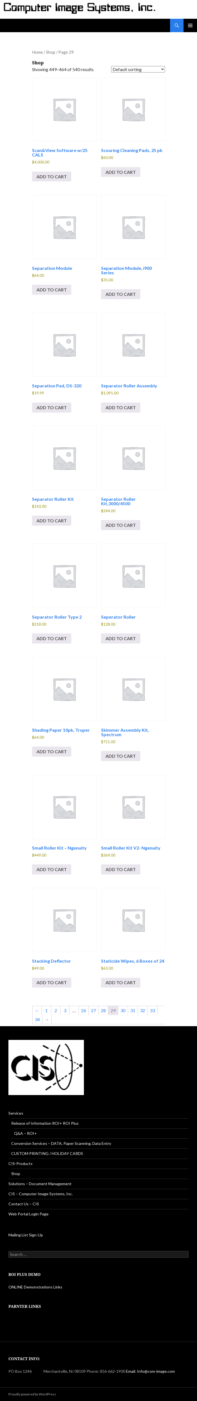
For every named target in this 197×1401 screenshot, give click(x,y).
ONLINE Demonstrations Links (35, 1287)
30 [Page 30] (122, 1010)
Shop (50, 52)
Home (37, 52)
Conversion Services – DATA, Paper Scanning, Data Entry (61, 1143)
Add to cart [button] (51, 176)
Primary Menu (190, 25)
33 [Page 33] (152, 1010)
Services (15, 1113)
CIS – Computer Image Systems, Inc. (40, 1193)
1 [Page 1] (46, 1010)
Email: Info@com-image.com (150, 1371)
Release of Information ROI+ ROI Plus (45, 1123)
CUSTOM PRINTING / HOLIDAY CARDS (47, 1153)
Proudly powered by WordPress (32, 1394)
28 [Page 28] (103, 1010)
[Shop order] (138, 69)
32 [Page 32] (142, 1010)
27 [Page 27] (93, 1010)
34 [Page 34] (37, 1019)
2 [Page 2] (55, 1010)
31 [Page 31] (132, 1010)
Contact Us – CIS (23, 1203)
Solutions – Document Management (40, 1183)
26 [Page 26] (83, 1010)
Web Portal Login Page (28, 1213)
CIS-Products (20, 1163)
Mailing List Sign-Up (25, 1234)
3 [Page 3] (65, 1010)
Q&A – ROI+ (25, 1133)
